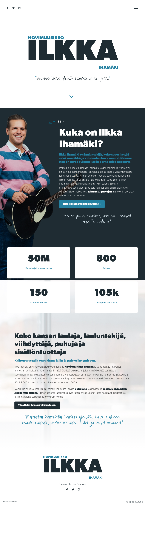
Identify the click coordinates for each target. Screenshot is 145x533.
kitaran (92, 192)
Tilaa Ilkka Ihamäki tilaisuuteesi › (82, 204)
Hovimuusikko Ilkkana (79, 367)
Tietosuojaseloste (9, 502)
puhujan (106, 192)
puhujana (81, 389)
